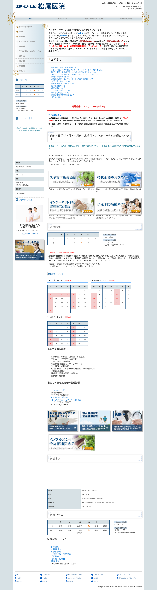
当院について (62, 19)
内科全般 (55, 547)
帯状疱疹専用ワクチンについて (63, 83)
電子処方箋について (59, 97)
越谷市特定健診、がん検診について (65, 67)
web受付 (81, 33)
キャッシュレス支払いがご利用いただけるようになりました (74, 74)
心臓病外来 (56, 549)
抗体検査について (58, 86)
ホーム (30, 19)
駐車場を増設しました (60, 93)
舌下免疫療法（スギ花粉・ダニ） (30, 51)
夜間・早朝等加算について (61, 77)
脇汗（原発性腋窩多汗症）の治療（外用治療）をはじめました (75, 72)
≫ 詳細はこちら (56, 115)
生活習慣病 (56, 552)
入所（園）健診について (60, 81)
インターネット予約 (25, 27)
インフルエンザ (58, 390)
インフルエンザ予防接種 (27, 41)
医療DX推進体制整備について (63, 95)
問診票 (21, 31)
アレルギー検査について (60, 90)
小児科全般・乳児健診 (61, 554)
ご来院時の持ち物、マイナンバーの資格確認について (72, 79)
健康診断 (22, 46)
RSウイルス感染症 (59, 397)
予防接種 (22, 36)
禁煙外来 (22, 56)
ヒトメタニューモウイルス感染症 (66, 400)
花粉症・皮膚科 (58, 559)
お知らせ (22, 71)
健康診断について (58, 88)
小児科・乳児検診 (126, 19)
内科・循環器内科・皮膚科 (94, 19)
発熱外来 (22, 61)
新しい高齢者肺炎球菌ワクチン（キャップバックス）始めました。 (77, 70)
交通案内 (22, 66)
